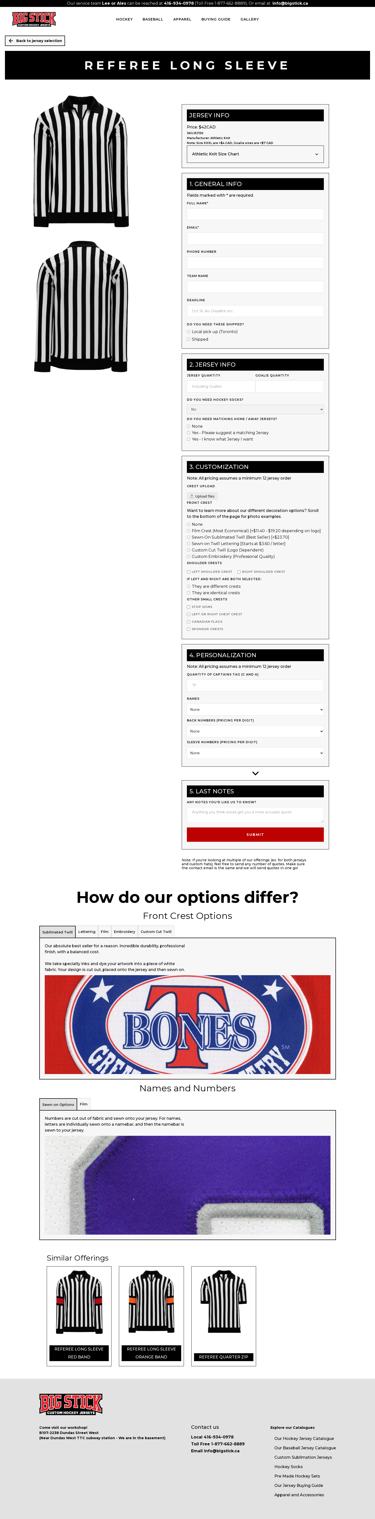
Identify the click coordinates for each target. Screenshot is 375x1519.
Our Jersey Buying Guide (298, 1485)
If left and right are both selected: (224, 579)
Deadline (196, 300)
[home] (34, 19)
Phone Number (202, 251)
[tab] (57, 932)
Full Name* (197, 203)
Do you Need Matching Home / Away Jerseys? (232, 419)
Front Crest (199, 503)
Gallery (250, 19)
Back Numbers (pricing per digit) (220, 720)
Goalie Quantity (272, 375)
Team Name (197, 276)
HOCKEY (124, 19)
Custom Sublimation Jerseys (303, 1457)
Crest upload (201, 486)
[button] (255, 154)
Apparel (182, 19)
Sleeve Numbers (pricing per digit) (222, 742)
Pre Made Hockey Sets (297, 1476)
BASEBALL (153, 19)
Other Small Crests (207, 599)
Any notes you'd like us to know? (221, 802)
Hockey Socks (288, 1466)
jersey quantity (204, 375)
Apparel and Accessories (299, 1495)
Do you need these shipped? (215, 324)
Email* (193, 227)
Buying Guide (216, 19)
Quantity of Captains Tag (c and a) (223, 674)
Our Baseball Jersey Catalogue (305, 1448)
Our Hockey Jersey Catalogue (304, 1438)
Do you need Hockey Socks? (215, 399)
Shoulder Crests (204, 563)
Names (193, 698)
